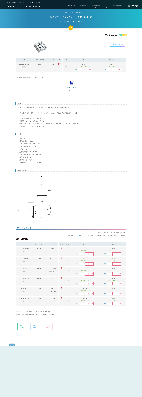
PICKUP (106, 5)
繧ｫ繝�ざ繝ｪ (95, 3)
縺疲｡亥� (71, 5)
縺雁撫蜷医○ (116, 3)
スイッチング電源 (62, 12)
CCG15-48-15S (24, 298)
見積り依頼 (37, 326)
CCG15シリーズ (80, 12)
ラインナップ (117, 44)
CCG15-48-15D (24, 288)
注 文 (50, 326)
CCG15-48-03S (24, 248)
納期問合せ (24, 326)
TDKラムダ (71, 12)
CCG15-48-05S (24, 64)
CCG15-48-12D (24, 268)
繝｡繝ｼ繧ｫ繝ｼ (82, 3)
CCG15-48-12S (24, 278)
